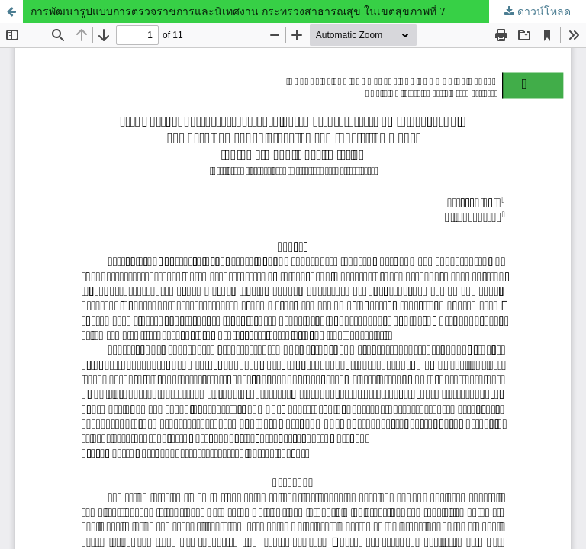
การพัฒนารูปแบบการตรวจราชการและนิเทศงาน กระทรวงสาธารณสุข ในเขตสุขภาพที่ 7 (238, 11)
